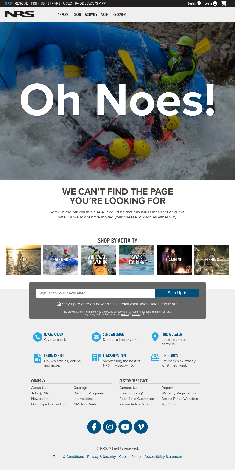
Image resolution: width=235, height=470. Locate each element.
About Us (38, 387)
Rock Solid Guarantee (136, 398)
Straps (53, 3)
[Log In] (213, 3)
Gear (77, 15)
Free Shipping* (131, 393)
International (83, 398)
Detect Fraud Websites (180, 398)
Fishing (38, 3)
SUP (23, 259)
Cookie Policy (130, 456)
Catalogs (80, 387)
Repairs (167, 387)
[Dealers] (196, 3)
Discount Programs (88, 393)
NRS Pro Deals (84, 404)
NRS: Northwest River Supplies (19, 14)
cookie (136, 314)
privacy (125, 314)
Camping (174, 259)
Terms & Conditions (68, 456)
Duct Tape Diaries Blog (49, 404)
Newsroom (39, 398)
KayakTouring (136, 260)
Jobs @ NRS (40, 393)
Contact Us (128, 387)
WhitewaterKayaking (98, 260)
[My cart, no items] (225, 3)
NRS (8, 3)
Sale (104, 15)
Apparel (64, 15)
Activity (91, 15)
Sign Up (177, 293)
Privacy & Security (101, 456)
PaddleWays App (90, 3)
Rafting (60, 259)
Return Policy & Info (135, 404)
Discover (119, 15)
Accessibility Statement (163, 456)
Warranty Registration (179, 393)
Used (67, 3)
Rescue (21, 3)
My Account (171, 404)
